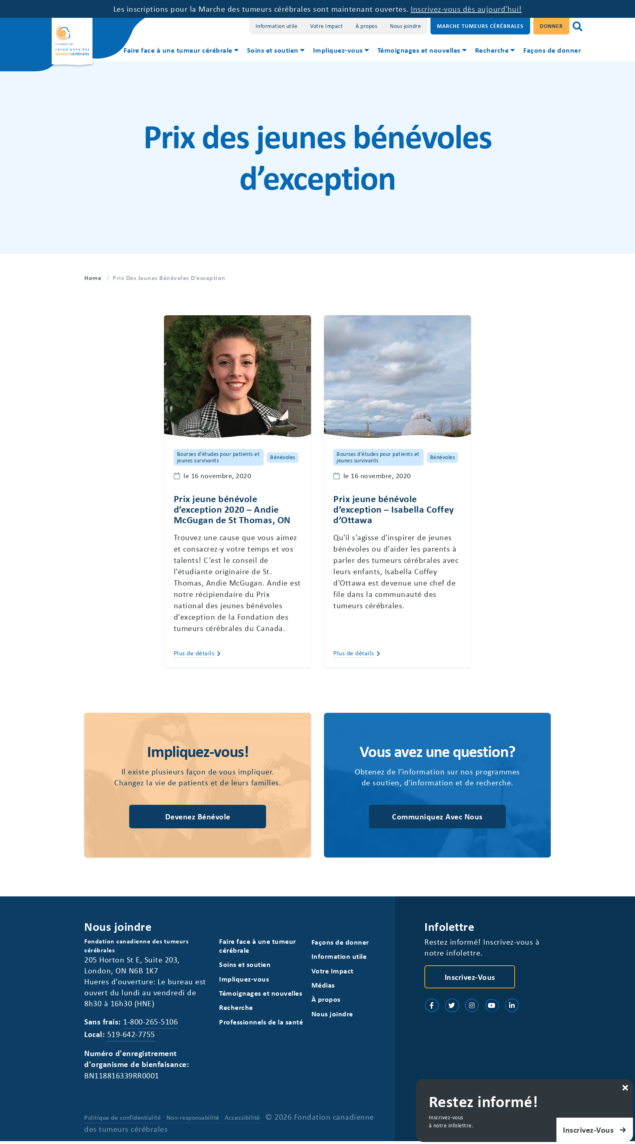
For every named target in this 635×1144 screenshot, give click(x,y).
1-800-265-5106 (150, 1023)
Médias (323, 987)
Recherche (492, 50)
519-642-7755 (131, 1036)
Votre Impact (326, 26)
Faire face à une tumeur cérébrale (178, 50)
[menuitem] (180, 51)
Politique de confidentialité (122, 1120)
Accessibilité (242, 1120)
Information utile (277, 26)
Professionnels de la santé (261, 1024)
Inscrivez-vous (470, 978)
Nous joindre (405, 26)
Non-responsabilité (192, 1120)
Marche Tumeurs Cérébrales (480, 26)
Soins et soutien (272, 50)
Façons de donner (552, 50)
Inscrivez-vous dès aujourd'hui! (466, 8)
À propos (366, 26)
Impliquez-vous (338, 50)
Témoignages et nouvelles (418, 50)
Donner (551, 26)
